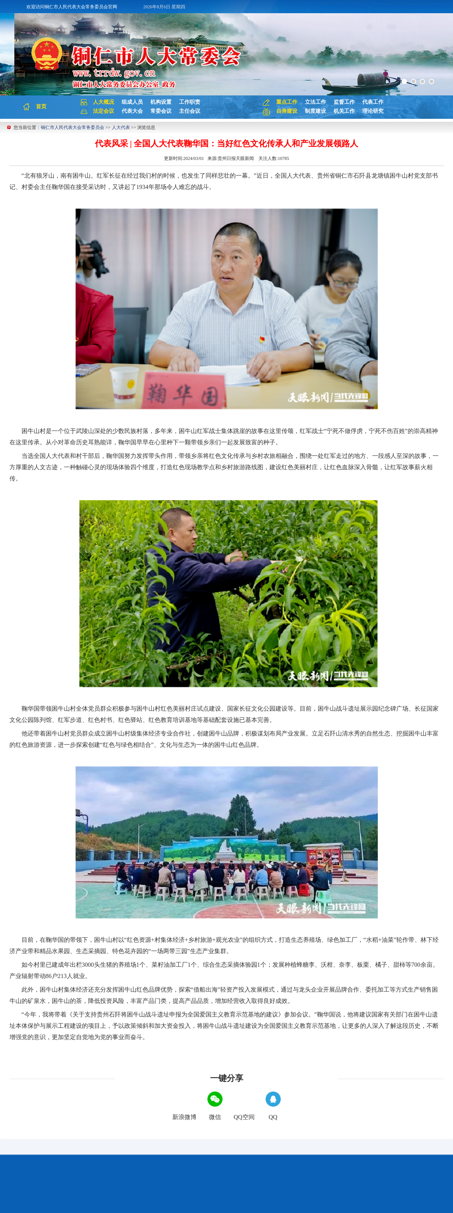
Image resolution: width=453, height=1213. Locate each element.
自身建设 (286, 111)
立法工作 (315, 102)
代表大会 (132, 111)
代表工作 (372, 102)
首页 (41, 106)
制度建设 (315, 111)
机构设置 (161, 102)
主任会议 (189, 111)
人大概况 (103, 102)
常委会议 (161, 111)
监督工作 (344, 102)
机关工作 (344, 111)
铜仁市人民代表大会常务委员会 (72, 127)
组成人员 (132, 102)
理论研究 (372, 111)
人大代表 (121, 127)
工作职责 (189, 102)
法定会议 (103, 111)
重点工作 (286, 102)
